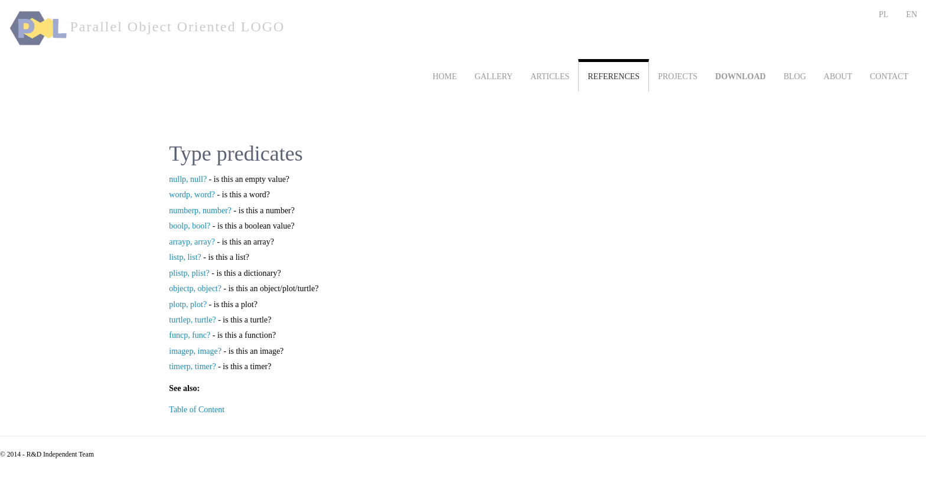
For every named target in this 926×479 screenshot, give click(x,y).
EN (911, 14)
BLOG (795, 76)
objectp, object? (195, 288)
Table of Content (196, 409)
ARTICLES (549, 76)
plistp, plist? (189, 273)
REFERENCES (614, 76)
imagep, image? (195, 351)
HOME (444, 76)
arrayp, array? (192, 241)
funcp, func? (189, 335)
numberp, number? (200, 210)
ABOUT (838, 76)
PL (883, 14)
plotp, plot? (188, 304)
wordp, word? (192, 194)
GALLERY (494, 76)
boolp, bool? (189, 225)
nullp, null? (188, 179)
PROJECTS (677, 76)
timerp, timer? (192, 366)
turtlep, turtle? (192, 319)
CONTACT (889, 76)
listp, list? (185, 257)
